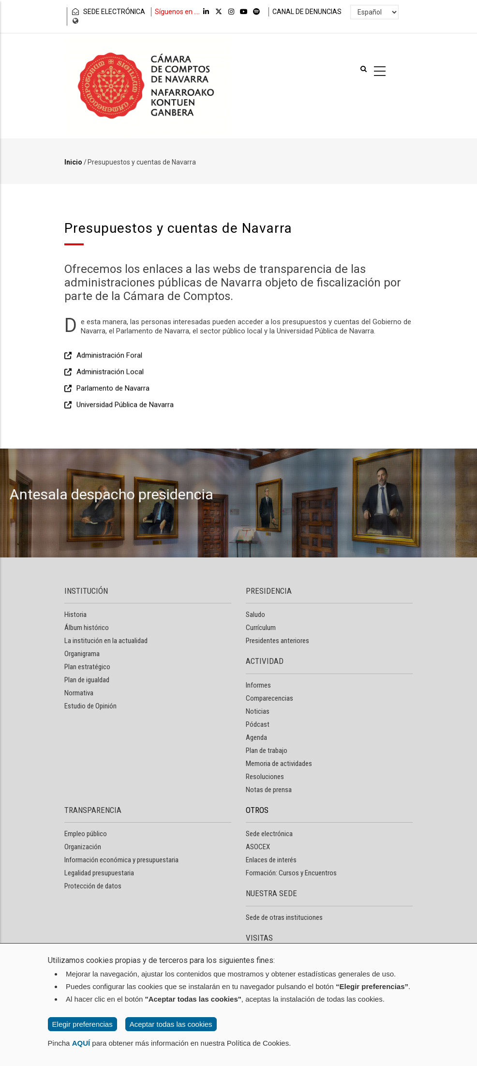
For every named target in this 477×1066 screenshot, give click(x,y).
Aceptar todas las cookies (171, 1024)
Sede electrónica (269, 833)
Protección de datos (92, 886)
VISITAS (259, 938)
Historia (75, 614)
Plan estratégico (87, 666)
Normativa (78, 693)
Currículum (261, 627)
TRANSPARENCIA (92, 810)
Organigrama (82, 653)
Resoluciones (265, 776)
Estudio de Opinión (90, 706)
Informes (258, 685)
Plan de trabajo (266, 750)
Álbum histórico (86, 627)
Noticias (257, 711)
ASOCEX (258, 846)
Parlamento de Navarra (112, 433)
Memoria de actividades (279, 763)
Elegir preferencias (82, 1024)
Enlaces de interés (271, 860)
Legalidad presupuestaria (99, 873)
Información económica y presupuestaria (121, 860)
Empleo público (85, 833)
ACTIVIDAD (264, 661)
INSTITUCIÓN (86, 591)
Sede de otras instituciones (284, 917)
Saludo (255, 614)
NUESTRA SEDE (271, 893)
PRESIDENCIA (269, 591)
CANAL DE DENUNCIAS (307, 11)
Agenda (256, 737)
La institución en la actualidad (106, 640)
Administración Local (110, 416)
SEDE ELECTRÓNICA (108, 11)
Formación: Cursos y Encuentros (291, 873)
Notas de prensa (269, 789)
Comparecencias (269, 698)
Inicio (73, 162)
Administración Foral (109, 400)
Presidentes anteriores (277, 640)
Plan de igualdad (86, 680)
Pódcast (257, 724)
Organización (82, 846)
